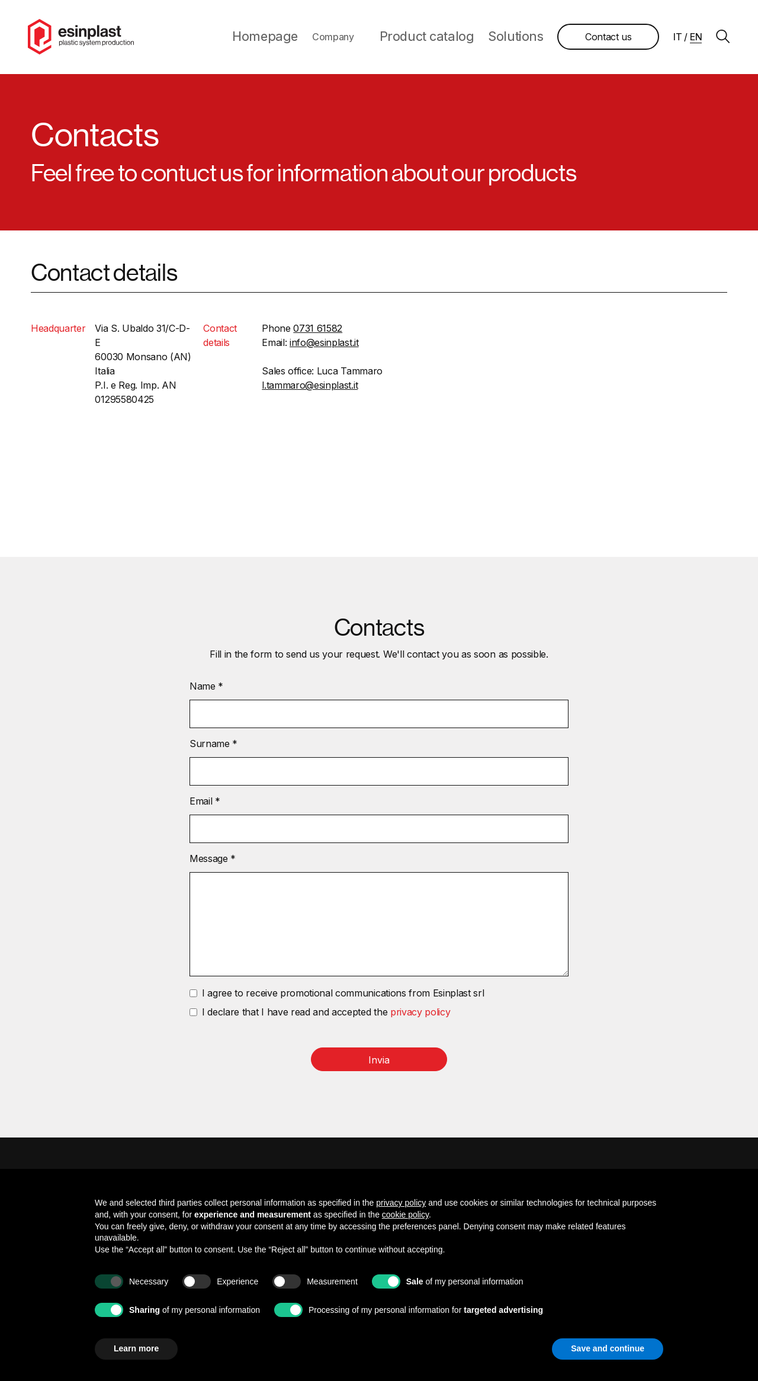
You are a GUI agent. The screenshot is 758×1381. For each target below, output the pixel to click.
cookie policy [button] (405, 1214)
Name (206, 688)
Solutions (520, 38)
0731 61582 (317, 330)
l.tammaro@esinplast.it (310, 387)
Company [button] (373, 38)
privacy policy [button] (401, 1202)
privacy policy (420, 1014)
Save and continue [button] (607, 1348)
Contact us (605, 38)
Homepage (314, 38)
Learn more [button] (136, 1348)
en (693, 38)
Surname (213, 745)
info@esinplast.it (324, 344)
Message (213, 860)
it (674, 38)
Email (205, 803)
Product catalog (453, 38)
